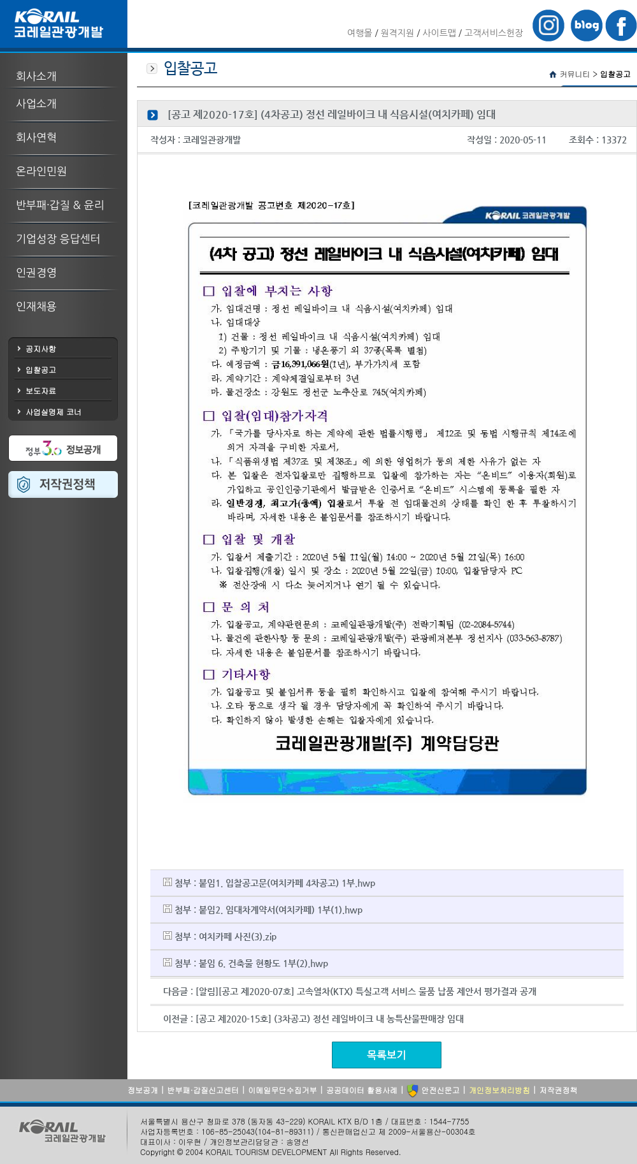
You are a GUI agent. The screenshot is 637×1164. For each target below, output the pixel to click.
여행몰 (359, 33)
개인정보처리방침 (499, 1089)
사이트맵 (439, 33)
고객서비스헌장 (493, 33)
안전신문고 (432, 1091)
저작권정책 (558, 1089)
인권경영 (36, 272)
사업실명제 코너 (53, 411)
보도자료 (40, 390)
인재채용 (36, 306)
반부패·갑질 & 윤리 (60, 205)
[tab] (63, 70)
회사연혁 (36, 137)
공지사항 (40, 348)
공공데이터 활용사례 (361, 1089)
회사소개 (36, 76)
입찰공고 (40, 369)
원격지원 (398, 33)
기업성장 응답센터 (58, 238)
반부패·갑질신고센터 (203, 1089)
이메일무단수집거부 (282, 1089)
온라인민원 (41, 171)
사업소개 (36, 103)
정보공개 (142, 1089)
